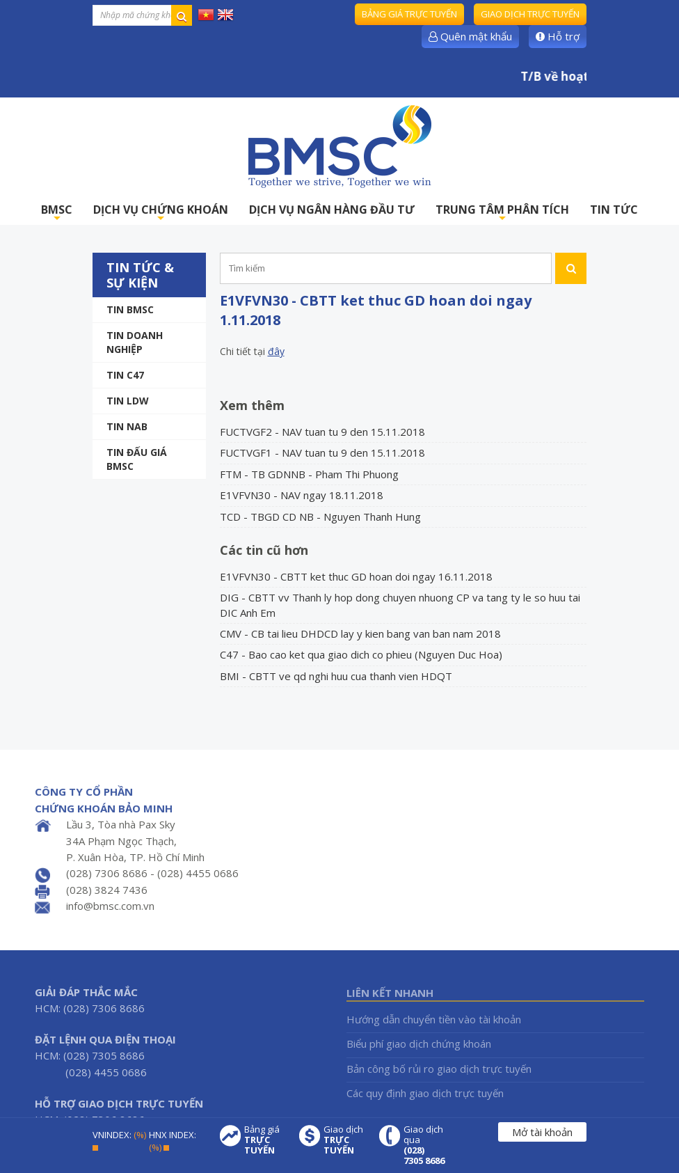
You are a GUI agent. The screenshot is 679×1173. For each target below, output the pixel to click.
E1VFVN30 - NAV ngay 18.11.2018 (301, 495)
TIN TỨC (614, 209)
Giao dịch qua (424, 1145)
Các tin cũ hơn (264, 550)
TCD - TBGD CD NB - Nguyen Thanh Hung (320, 516)
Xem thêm (252, 405)
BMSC (56, 213)
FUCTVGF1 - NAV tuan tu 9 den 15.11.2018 (322, 452)
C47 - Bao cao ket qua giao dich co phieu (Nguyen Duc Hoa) (361, 654)
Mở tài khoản (542, 1132)
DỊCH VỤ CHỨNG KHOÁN (160, 213)
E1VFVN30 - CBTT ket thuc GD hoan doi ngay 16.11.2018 (356, 576)
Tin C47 (125, 374)
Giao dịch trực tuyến (530, 14)
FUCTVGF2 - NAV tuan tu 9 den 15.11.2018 (322, 432)
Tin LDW (127, 400)
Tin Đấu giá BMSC (136, 459)
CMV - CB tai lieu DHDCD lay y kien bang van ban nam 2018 (360, 633)
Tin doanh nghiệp (134, 342)
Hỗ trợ (558, 36)
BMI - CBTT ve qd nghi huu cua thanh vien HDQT (336, 676)
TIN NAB (126, 426)
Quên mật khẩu (470, 36)
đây (276, 351)
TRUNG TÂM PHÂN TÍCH (502, 213)
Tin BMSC (130, 309)
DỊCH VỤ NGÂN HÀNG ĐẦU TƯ (332, 209)
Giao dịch (344, 1140)
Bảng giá (265, 1140)
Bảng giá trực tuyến (409, 14)
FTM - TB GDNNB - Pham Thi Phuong (309, 474)
